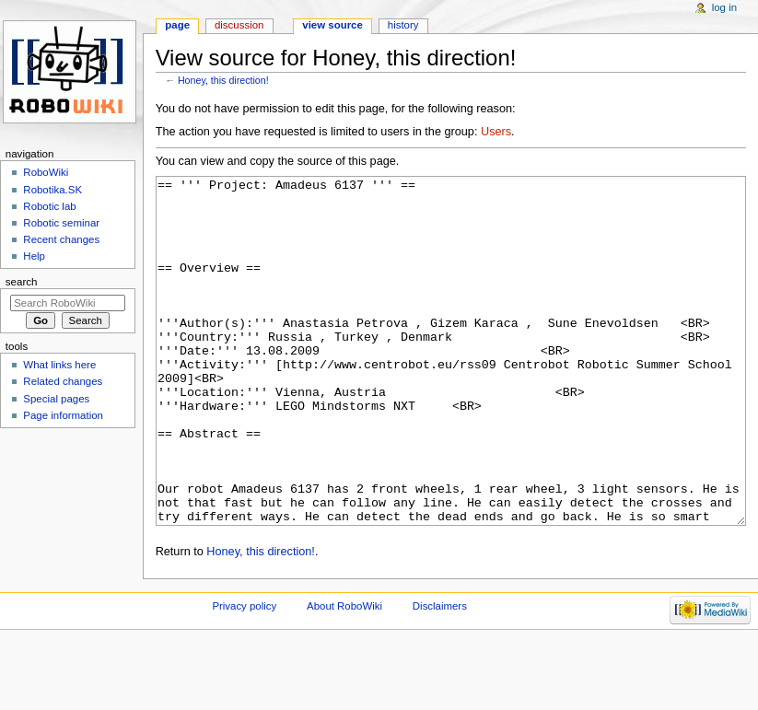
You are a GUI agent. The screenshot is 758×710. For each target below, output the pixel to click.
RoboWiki (45, 172)
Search (22, 281)
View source (332, 24)
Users (496, 131)
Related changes (62, 381)
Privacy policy (244, 675)
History (403, 24)
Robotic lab (49, 206)
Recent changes (61, 239)
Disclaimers (440, 675)
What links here (59, 364)
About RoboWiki (344, 675)
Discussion (239, 24)
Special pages (56, 398)
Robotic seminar (61, 222)
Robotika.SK (52, 189)
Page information (63, 415)
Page (177, 24)
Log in (724, 7)
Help (34, 256)
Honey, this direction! (223, 80)
